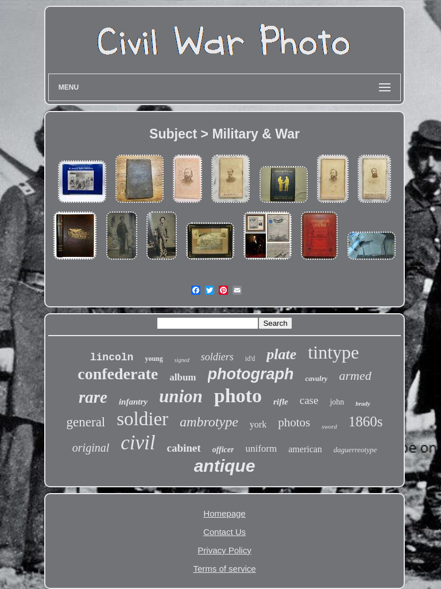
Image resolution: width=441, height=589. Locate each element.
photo (238, 395)
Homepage (224, 513)
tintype (333, 352)
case (309, 400)
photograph (251, 374)
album (182, 377)
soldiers (217, 357)
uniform (261, 448)
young (154, 359)
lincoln (112, 357)
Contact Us (224, 532)
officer (223, 449)
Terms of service (224, 568)
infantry (133, 401)
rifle (280, 401)
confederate (118, 374)
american (305, 449)
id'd (250, 359)
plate (281, 354)
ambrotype (209, 421)
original (90, 447)
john (337, 402)
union (181, 396)
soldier (142, 419)
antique (225, 465)
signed (182, 360)
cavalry (316, 378)
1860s (366, 421)
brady (362, 403)
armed (355, 375)
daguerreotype (355, 449)
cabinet (184, 448)
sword (329, 426)
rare (93, 397)
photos (294, 422)
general (86, 422)
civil (138, 443)
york (258, 424)
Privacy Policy (224, 550)
